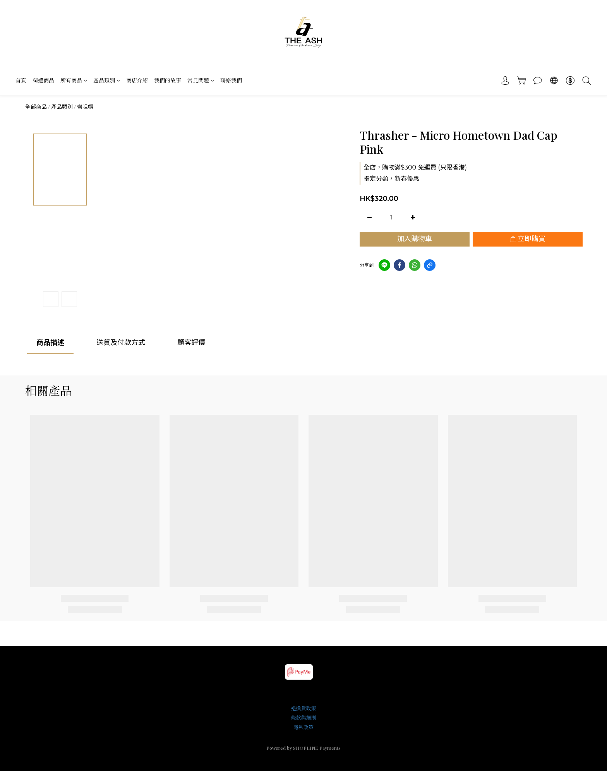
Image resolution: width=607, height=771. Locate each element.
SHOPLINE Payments (317, 748)
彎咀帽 (85, 106)
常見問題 (200, 80)
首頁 (20, 80)
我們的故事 (167, 80)
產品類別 (106, 80)
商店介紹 (137, 80)
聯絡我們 (231, 80)
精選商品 (43, 80)
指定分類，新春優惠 (391, 178)
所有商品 (73, 80)
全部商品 (36, 106)
